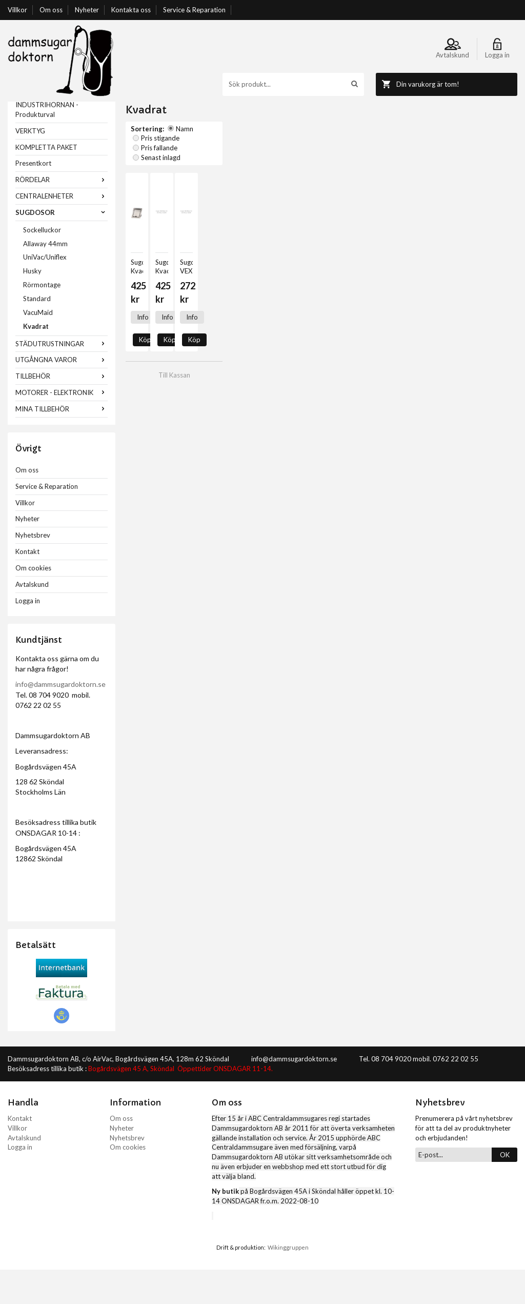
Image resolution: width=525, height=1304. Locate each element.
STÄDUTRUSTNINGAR (61, 378)
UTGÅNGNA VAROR (61, 394)
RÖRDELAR (61, 214)
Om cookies (33, 602)
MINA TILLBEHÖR (61, 443)
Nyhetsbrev (32, 569)
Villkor (17, 10)
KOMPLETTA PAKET (46, 181)
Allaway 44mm (45, 278)
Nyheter (87, 10)
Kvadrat (36, 361)
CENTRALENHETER (61, 230)
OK (505, 1189)
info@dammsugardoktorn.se (60, 718)
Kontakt (27, 586)
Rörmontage (41, 319)
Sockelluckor (42, 264)
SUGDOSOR (61, 247)
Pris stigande (220, 153)
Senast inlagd (319, 153)
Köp (171, 299)
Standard (37, 333)
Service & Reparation (194, 10)
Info (143, 299)
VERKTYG (30, 165)
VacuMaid (38, 347)
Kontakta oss (131, 10)
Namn (180, 153)
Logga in (27, 635)
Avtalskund (32, 619)
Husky (32, 305)
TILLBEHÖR (61, 410)
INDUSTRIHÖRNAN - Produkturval (46, 144)
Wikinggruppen (288, 1281)
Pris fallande (269, 153)
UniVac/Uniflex (45, 291)
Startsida (139, 106)
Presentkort (33, 197)
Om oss (51, 10)
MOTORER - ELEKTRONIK (61, 427)
